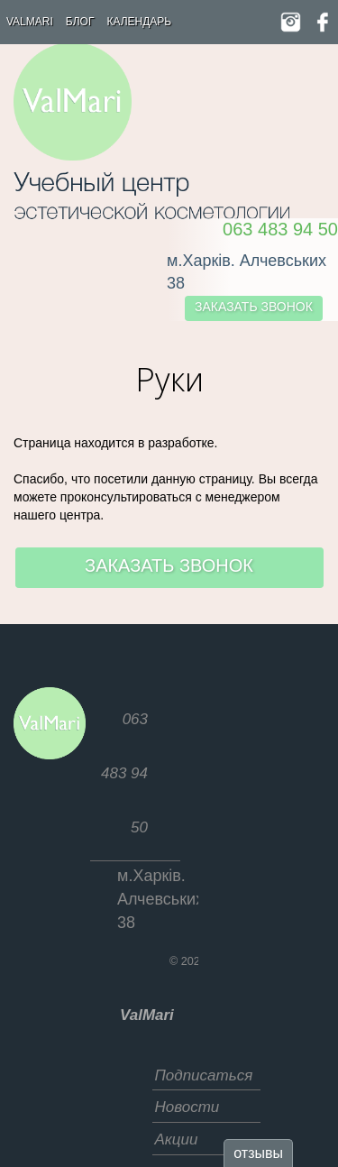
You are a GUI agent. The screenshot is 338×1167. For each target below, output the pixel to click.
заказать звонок (254, 306)
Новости (187, 1107)
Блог (80, 21)
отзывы (258, 1153)
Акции (176, 1139)
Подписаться (204, 1075)
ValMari (29, 21)
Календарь (138, 21)
